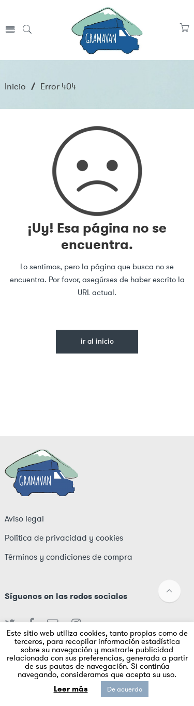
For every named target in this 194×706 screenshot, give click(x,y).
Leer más (71, 689)
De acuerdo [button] (124, 689)
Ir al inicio (97, 342)
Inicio (15, 86)
